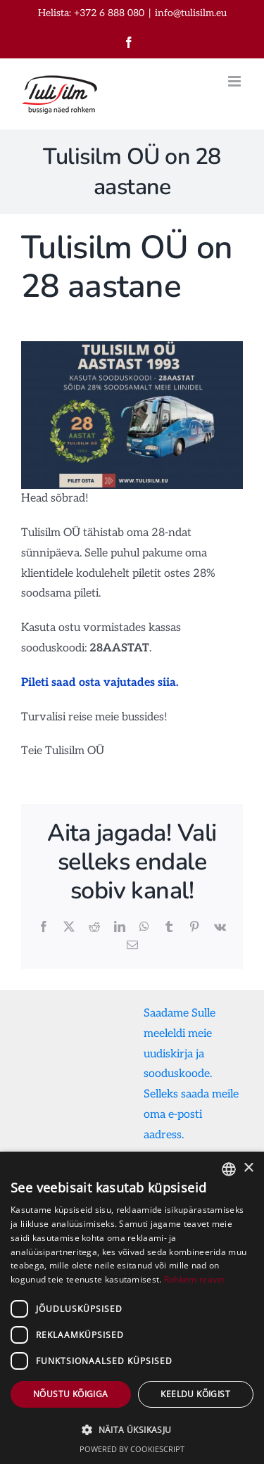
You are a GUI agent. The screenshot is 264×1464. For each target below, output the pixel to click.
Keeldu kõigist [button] (195, 1394)
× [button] (248, 1168)
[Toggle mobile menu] (235, 81)
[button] (132, 1430)
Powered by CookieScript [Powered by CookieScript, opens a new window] (132, 1449)
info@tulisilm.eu (191, 13)
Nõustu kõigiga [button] (70, 1394)
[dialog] (132, 1308)
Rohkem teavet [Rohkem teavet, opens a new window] (194, 1279)
